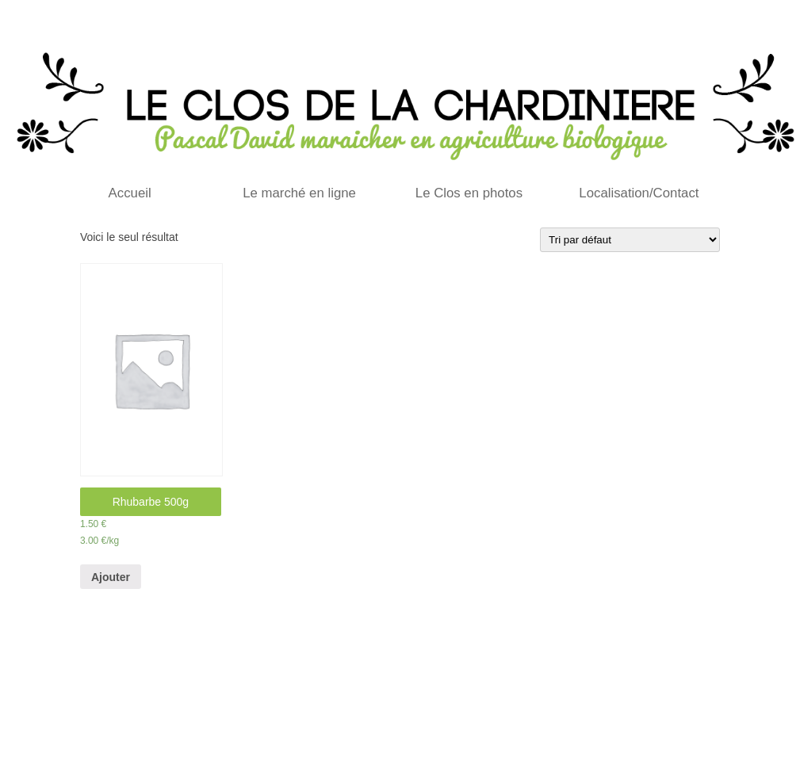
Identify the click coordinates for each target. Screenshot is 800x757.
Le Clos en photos (468, 193)
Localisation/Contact (639, 193)
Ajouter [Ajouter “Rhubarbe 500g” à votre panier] (110, 577)
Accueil (130, 193)
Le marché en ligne (299, 193)
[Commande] (630, 239)
